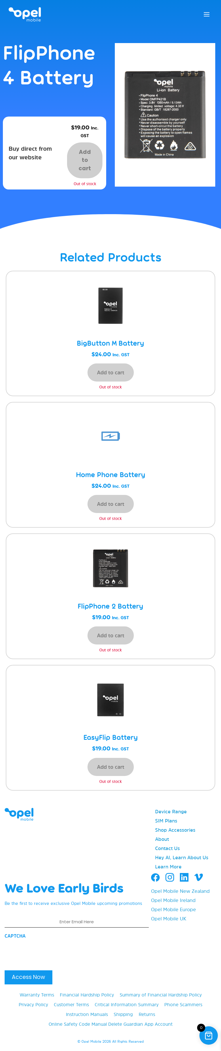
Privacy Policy (33, 1004)
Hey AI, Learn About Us (181, 857)
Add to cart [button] (110, 372)
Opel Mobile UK (168, 918)
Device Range (171, 811)
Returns (147, 1014)
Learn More (168, 866)
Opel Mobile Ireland (173, 900)
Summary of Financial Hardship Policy (161, 995)
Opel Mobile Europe (173, 909)
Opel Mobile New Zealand (180, 891)
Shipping (123, 1014)
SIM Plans (166, 820)
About (162, 839)
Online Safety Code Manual (78, 1024)
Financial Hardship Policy (87, 995)
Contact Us (167, 848)
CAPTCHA (15, 936)
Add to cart (85, 160)
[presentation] (48, 953)
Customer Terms (71, 1004)
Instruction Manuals (87, 1014)
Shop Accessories (175, 830)
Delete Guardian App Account (140, 1024)
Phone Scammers (183, 1004)
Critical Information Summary (127, 1004)
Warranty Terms (37, 995)
